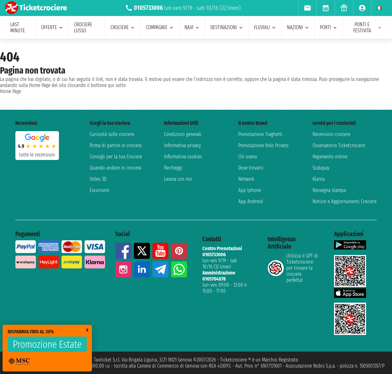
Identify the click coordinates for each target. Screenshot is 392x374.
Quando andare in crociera (115, 168)
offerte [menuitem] (52, 27)
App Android (250, 201)
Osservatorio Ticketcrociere (339, 145)
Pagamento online (330, 157)
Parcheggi (173, 168)
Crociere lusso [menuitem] (83, 27)
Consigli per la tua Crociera (116, 157)
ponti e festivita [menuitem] (367, 27)
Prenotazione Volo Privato (263, 145)
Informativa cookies (183, 157)
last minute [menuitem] (17, 27)
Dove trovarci (251, 168)
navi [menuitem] (192, 27)
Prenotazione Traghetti (260, 134)
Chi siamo (247, 157)
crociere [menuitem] (122, 27)
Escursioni (100, 190)
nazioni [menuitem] (298, 27)
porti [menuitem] (329, 27)
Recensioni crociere (331, 134)
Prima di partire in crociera (116, 145)
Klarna (319, 179)
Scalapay (321, 168)
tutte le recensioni (37, 155)
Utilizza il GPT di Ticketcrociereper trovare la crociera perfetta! (293, 268)
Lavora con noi (178, 179)
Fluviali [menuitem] (265, 27)
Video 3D (98, 179)
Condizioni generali (182, 134)
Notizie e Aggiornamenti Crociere (345, 201)
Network (246, 179)
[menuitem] (307, 8)
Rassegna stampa (329, 190)
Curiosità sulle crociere (112, 134)
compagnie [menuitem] (160, 27)
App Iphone (249, 190)
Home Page (10, 91)
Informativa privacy (182, 145)
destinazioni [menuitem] (226, 27)
